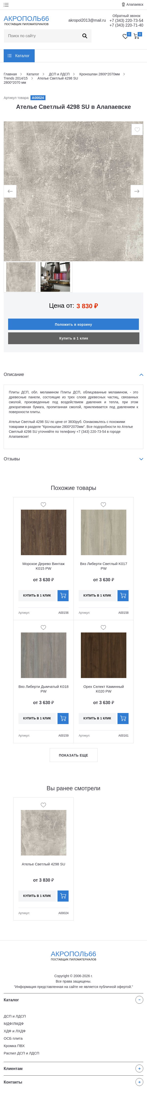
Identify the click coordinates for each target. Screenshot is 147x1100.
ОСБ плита (13, 1038)
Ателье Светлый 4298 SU (43, 864)
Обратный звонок (126, 16)
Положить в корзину (73, 324)
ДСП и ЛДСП (15, 1016)
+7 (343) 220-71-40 (126, 25)
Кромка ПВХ (14, 1046)
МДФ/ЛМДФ (14, 1023)
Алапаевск (134, 4)
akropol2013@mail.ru (87, 20)
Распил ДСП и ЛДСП (21, 1053)
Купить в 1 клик (73, 338)
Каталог (22, 56)
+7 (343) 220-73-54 (126, 20)
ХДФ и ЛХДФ (15, 1031)
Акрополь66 (73, 955)
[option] (73, 191)
